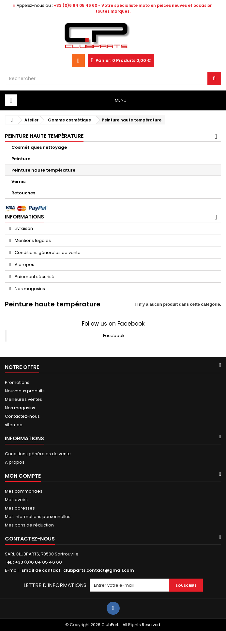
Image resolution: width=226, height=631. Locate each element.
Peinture (20, 159)
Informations (24, 216)
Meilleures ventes (23, 399)
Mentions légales (32, 240)
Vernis (18, 181)
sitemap (14, 425)
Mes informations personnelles (37, 516)
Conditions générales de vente (47, 252)
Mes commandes (23, 491)
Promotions (17, 382)
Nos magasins (29, 289)
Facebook (114, 335)
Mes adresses (20, 508)
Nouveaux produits (25, 391)
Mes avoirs (16, 500)
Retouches (23, 193)
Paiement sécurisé (34, 276)
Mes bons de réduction (29, 525)
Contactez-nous (22, 416)
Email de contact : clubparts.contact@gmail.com (78, 570)
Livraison (23, 228)
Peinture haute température (43, 170)
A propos (24, 264)
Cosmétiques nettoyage (39, 147)
